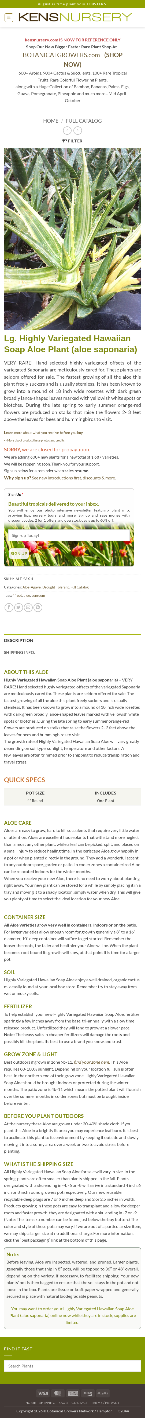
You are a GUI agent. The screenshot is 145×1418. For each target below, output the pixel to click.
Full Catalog (84, 121)
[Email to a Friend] (28, 607)
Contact (80, 1403)
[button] (9, 17)
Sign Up (16, 494)
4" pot (17, 595)
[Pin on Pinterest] (38, 607)
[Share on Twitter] (18, 607)
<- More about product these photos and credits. (34, 440)
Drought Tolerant (55, 587)
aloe (27, 595)
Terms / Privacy (105, 1403)
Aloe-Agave (32, 587)
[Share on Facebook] (9, 607)
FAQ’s (63, 1403)
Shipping (47, 1403)
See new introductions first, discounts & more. (74, 477)
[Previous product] (77, 130)
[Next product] (67, 130)
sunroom (38, 595)
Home (50, 121)
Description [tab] (19, 640)
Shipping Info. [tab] (19, 652)
